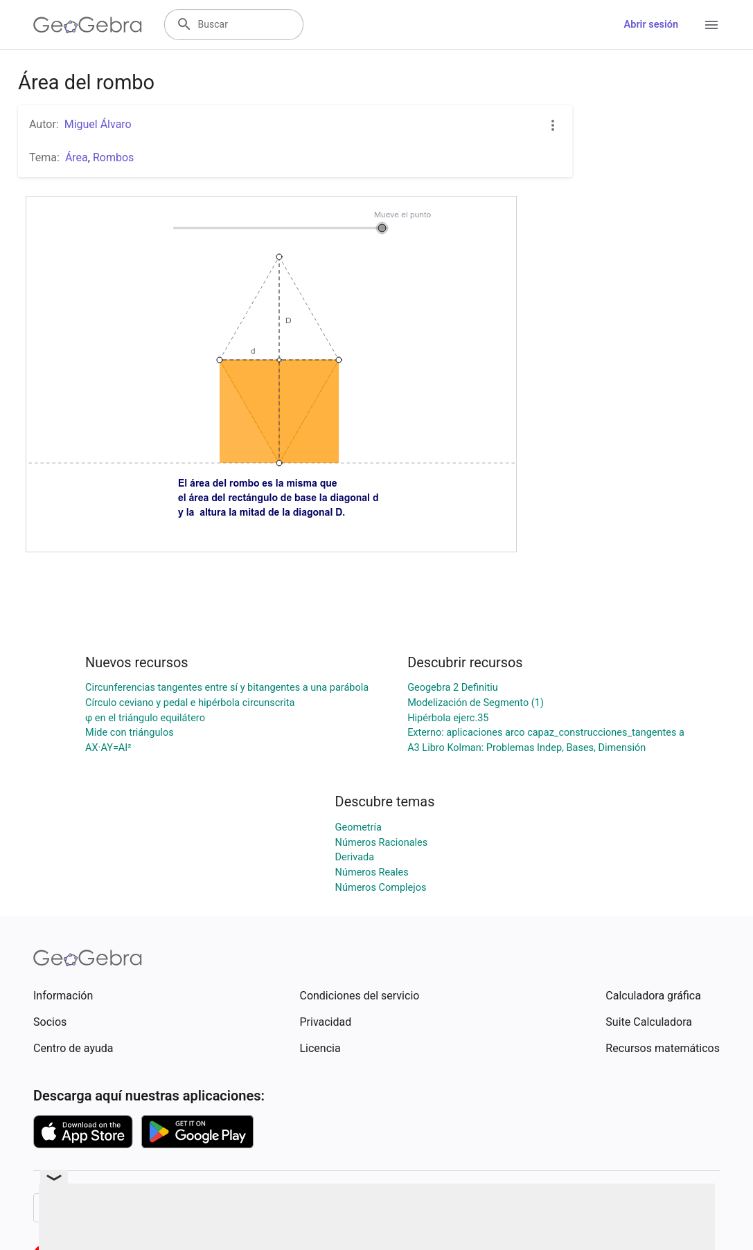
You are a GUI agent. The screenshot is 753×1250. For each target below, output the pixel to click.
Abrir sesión (651, 24)
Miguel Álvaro (98, 124)
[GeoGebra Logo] (87, 25)
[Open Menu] (711, 25)
